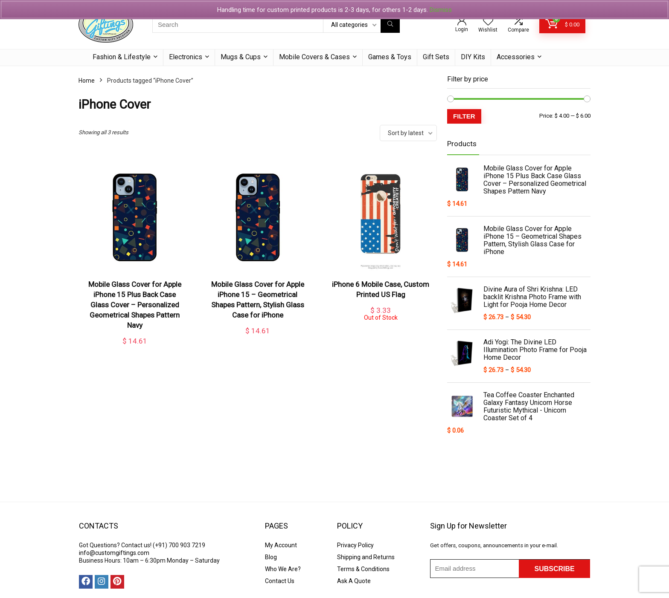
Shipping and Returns (366, 557)
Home (87, 80)
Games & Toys (389, 57)
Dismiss (441, 10)
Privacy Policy (355, 545)
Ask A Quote (354, 581)
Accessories (516, 57)
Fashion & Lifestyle (122, 57)
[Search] (390, 25)
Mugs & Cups (241, 57)
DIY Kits (473, 57)
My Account (281, 545)
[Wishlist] (488, 22)
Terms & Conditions (363, 569)
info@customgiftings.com (114, 552)
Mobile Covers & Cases (314, 57)
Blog (271, 557)
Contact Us (279, 581)
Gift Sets (436, 57)
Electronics (185, 57)
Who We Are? (283, 569)
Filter (464, 116)
